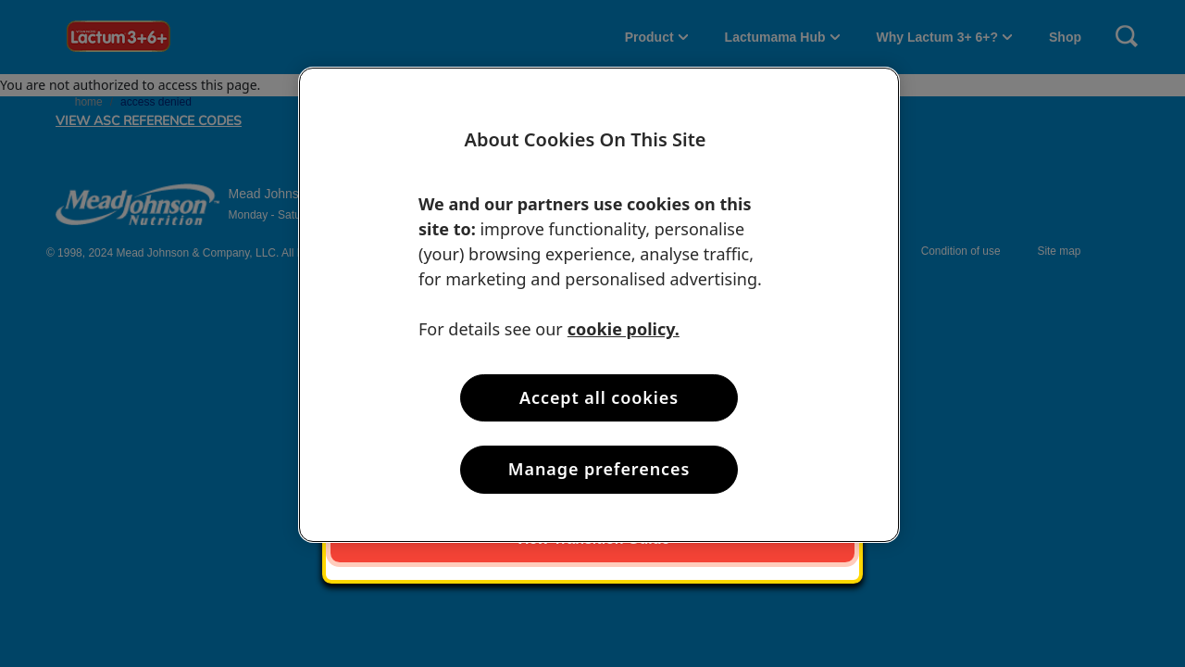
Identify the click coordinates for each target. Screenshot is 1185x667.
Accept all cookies (599, 397)
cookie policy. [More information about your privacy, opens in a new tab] (624, 329)
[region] (599, 305)
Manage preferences (599, 469)
